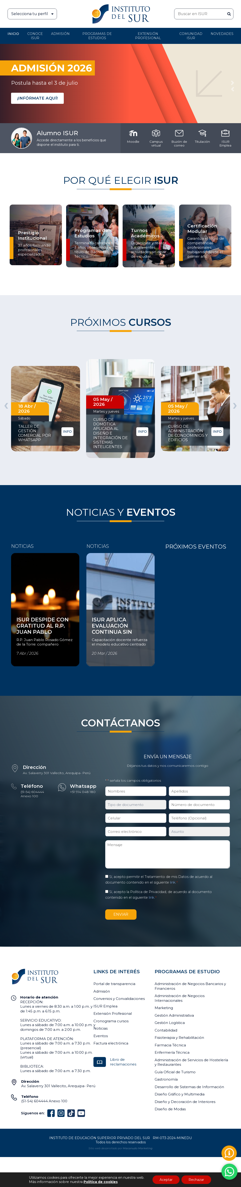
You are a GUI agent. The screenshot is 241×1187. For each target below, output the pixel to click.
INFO (67, 431)
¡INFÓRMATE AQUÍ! (37, 98)
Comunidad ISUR (190, 36)
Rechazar (196, 1180)
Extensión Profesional (112, 1013)
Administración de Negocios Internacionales (180, 998)
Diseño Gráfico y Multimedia (180, 1094)
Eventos (100, 1036)
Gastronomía (166, 1079)
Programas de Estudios (97, 36)
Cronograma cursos (111, 1021)
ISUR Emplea (105, 1006)
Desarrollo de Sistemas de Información (189, 1087)
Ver (14, 612)
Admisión (60, 34)
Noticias (100, 1028)
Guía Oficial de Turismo (175, 1072)
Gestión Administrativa (174, 1015)
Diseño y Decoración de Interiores (185, 1101)
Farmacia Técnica (170, 1045)
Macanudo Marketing (138, 1148)
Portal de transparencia (114, 983)
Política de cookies (101, 1182)
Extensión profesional (148, 36)
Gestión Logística (170, 1022)
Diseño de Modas (170, 1109)
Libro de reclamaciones (123, 1061)
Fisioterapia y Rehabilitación (179, 1037)
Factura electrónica (110, 1043)
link (172, 882)
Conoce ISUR (35, 36)
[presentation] (6, 405)
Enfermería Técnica (172, 1052)
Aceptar (166, 1180)
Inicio (13, 34)
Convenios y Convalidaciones (119, 998)
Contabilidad (166, 1030)
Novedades (222, 34)
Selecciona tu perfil (34, 13)
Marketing (164, 1008)
